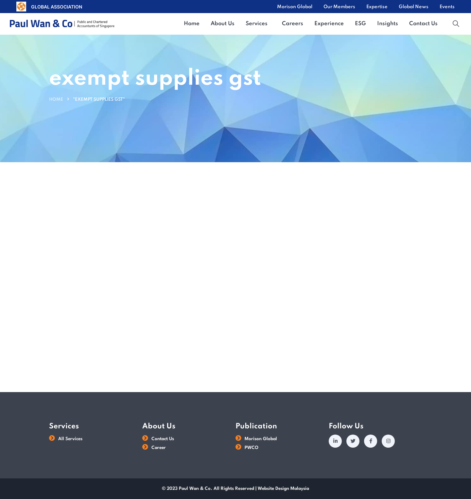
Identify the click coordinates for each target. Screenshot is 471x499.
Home (56, 99)
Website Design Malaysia (283, 488)
